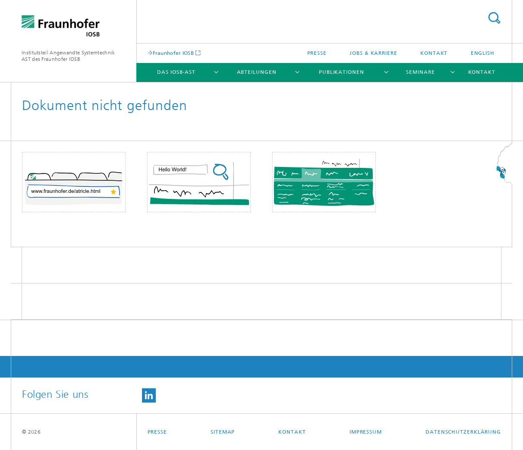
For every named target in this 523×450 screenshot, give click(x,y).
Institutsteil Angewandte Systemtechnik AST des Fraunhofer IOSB (68, 56)
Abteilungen (257, 72)
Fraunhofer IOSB (173, 53)
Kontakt (433, 53)
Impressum (366, 432)
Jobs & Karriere (373, 53)
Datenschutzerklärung (463, 432)
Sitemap (223, 432)
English (483, 53)
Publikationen (341, 72)
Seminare (420, 72)
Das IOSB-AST (176, 72)
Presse (317, 53)
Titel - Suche (494, 18)
